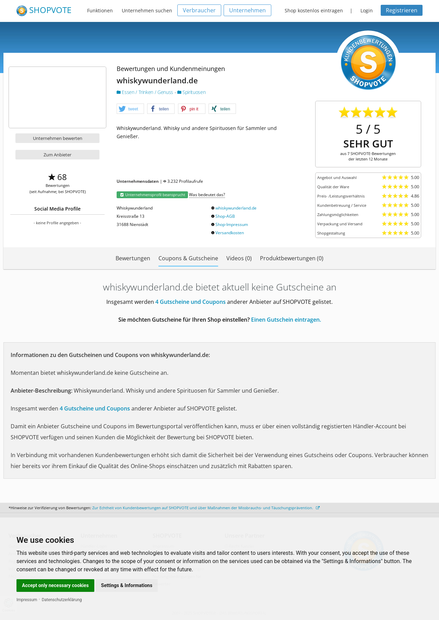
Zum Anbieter (57, 155)
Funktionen (100, 10)
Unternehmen (247, 10)
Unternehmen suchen (147, 10)
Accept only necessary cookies (55, 585)
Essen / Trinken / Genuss (146, 92)
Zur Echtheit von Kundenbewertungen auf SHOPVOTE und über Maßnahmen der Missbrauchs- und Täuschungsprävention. (206, 507)
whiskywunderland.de (236, 208)
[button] (130, 109)
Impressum (26, 599)
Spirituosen (191, 92)
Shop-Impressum (231, 224)
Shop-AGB (225, 216)
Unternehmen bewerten (57, 138)
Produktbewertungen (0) (291, 258)
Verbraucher (199, 10)
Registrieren (401, 10)
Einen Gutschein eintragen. (286, 319)
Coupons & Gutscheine (188, 258)
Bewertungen (133, 258)
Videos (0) (239, 258)
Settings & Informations (127, 585)
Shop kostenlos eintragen (314, 10)
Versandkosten (229, 233)
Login (366, 10)
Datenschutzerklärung (62, 599)
